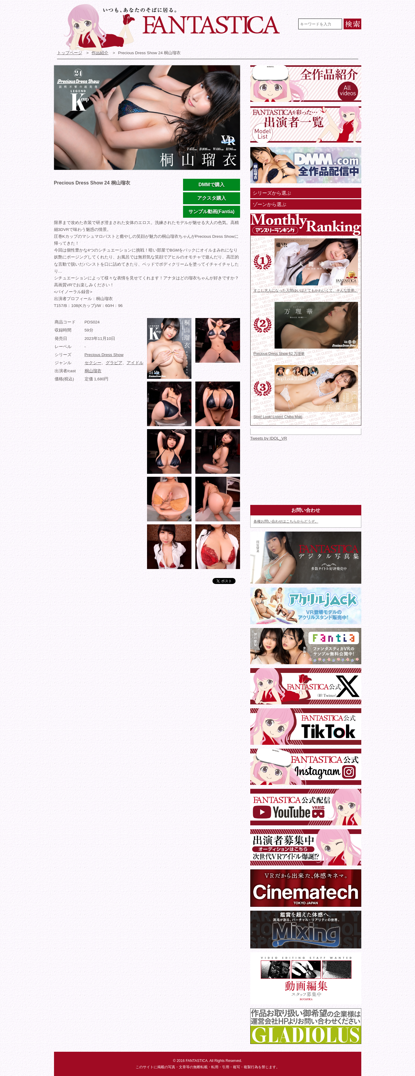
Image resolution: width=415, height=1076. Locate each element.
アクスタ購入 (211, 198)
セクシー (93, 363)
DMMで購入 (211, 184)
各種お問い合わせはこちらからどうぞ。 (286, 521)
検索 (352, 24)
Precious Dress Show (104, 354)
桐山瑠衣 (93, 371)
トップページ (69, 53)
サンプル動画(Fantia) (211, 211)
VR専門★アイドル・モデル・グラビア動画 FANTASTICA (175, 28)
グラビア (114, 363)
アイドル (135, 363)
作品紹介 (100, 53)
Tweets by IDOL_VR (268, 438)
